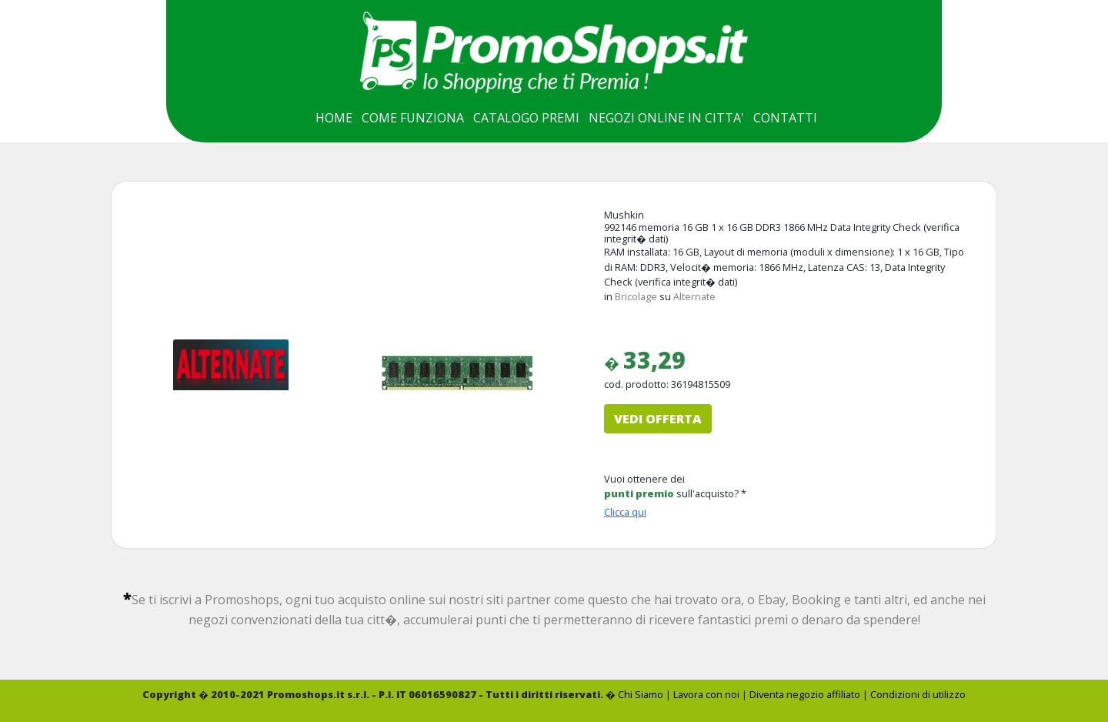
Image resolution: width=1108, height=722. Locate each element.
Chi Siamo (640, 694)
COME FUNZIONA (413, 117)
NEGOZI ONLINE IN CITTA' (666, 117)
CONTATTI (785, 117)
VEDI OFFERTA (658, 418)
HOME (333, 117)
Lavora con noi (706, 694)
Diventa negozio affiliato (804, 694)
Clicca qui (625, 512)
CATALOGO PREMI (526, 117)
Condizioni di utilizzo (918, 694)
